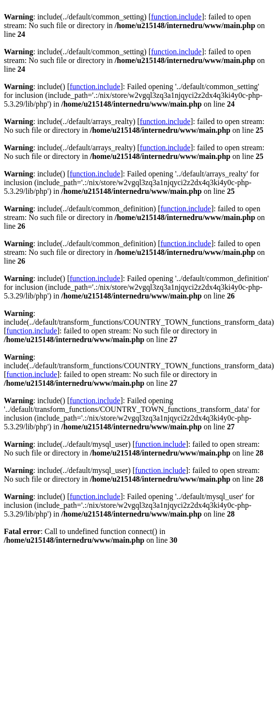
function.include (176, 17)
